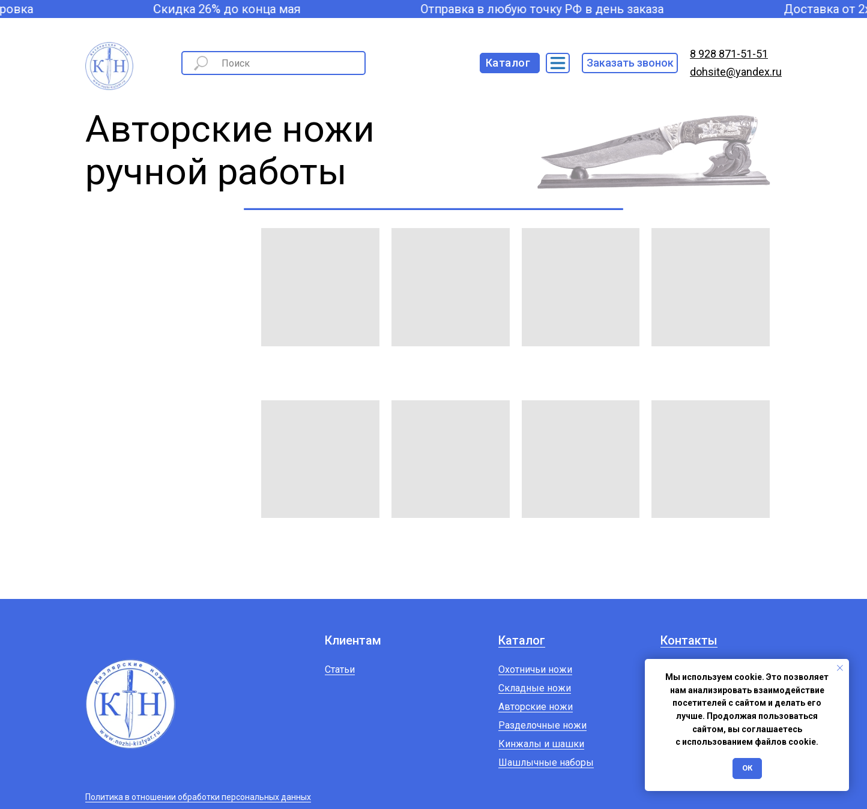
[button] (630, 63)
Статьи (340, 669)
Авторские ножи (535, 706)
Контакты (688, 640)
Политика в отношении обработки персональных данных (198, 797)
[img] (558, 63)
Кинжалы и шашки (541, 744)
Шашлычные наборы (546, 762)
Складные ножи (534, 688)
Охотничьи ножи (535, 669)
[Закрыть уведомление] (840, 668)
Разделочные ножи (542, 725)
